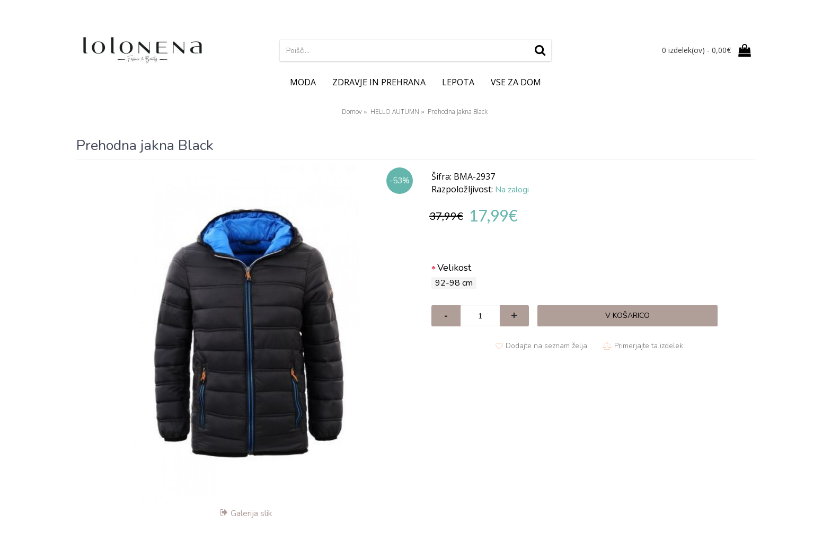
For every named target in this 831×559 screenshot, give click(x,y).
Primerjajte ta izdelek (648, 346)
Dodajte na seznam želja (546, 346)
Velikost (454, 267)
